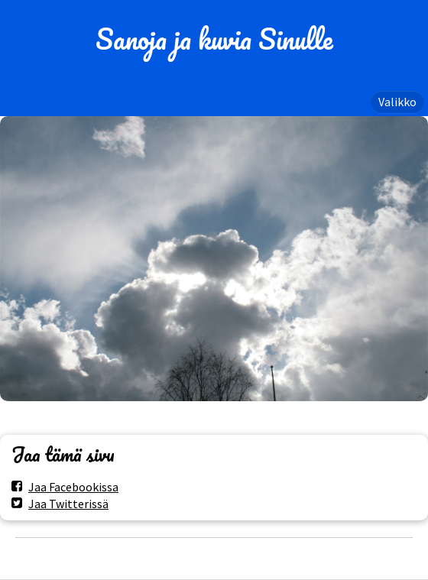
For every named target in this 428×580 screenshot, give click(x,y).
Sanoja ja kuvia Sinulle (214, 39)
